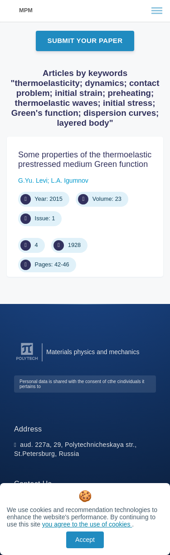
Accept (85, 539)
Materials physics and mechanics (92, 352)
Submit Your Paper (85, 40)
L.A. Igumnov (69, 180)
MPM (26, 10)
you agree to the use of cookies (87, 524)
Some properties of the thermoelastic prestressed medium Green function (84, 159)
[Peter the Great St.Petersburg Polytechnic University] (27, 360)
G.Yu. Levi (33, 180)
